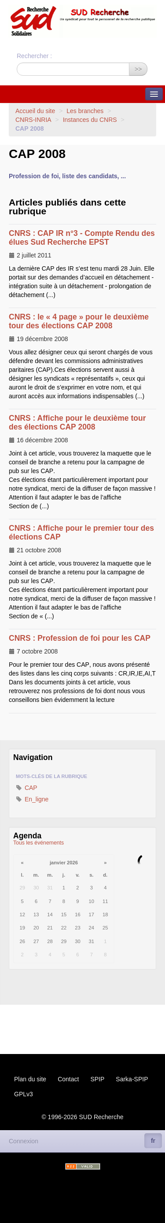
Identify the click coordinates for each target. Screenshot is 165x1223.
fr (153, 1140)
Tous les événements (38, 843)
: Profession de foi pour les (79, 638)
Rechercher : (34, 55)
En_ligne (32, 799)
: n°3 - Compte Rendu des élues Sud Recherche (82, 237)
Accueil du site (35, 110)
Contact (68, 1079)
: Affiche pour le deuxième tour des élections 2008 (77, 422)
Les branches (84, 110)
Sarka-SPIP (132, 1079)
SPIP (97, 1079)
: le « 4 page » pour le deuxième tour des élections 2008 (79, 321)
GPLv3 (23, 1094)
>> (138, 69)
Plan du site (30, 1079)
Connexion (23, 1141)
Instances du (90, 119)
